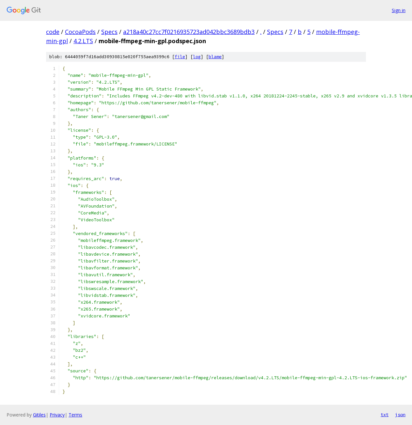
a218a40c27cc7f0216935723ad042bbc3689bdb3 (189, 32)
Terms (75, 415)
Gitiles (39, 415)
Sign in (398, 10)
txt (384, 414)
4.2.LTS (83, 41)
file (180, 57)
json (400, 414)
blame (215, 57)
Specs (109, 32)
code (52, 32)
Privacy (57, 415)
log (197, 57)
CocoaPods (80, 32)
